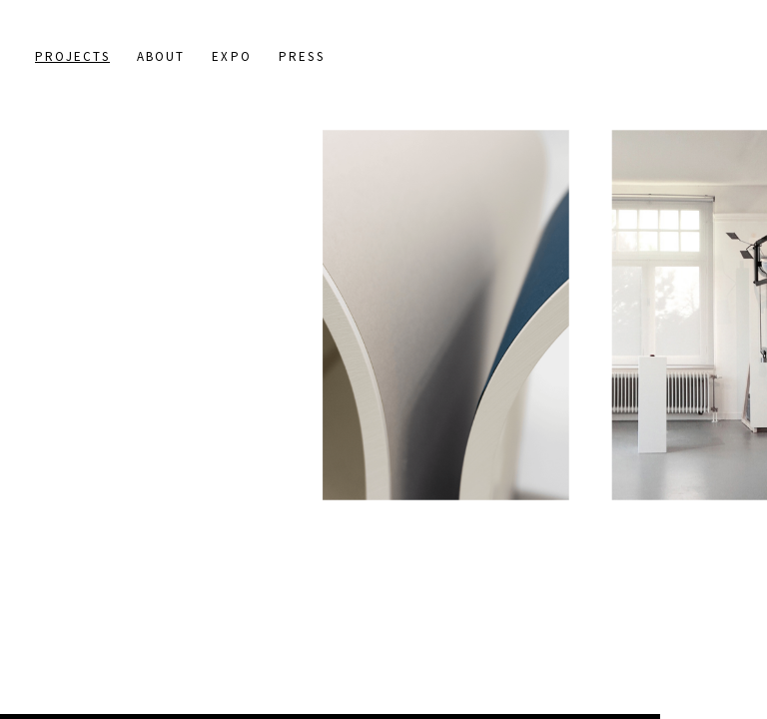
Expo (232, 56)
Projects (72, 56)
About (161, 56)
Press (302, 56)
